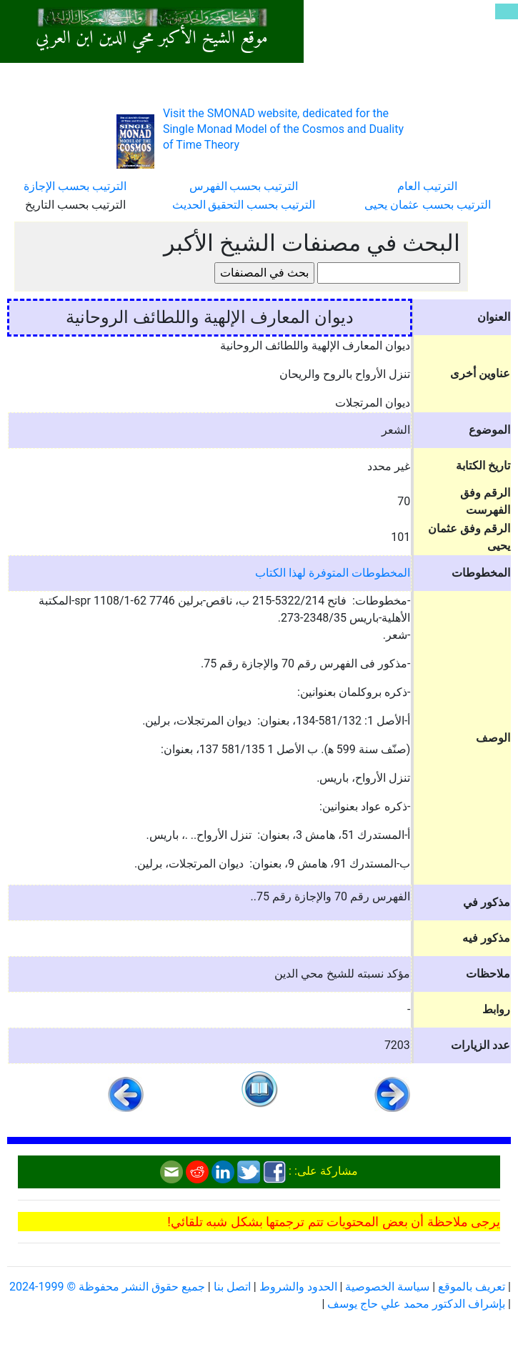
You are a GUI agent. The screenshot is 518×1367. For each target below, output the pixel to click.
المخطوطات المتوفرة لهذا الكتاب (332, 573)
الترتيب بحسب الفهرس (244, 186)
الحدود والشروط (298, 1286)
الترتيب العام (427, 186)
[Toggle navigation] (506, 11)
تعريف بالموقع (471, 1286)
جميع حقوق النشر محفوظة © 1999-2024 (107, 1286)
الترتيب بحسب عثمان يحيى (427, 205)
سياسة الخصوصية (387, 1286)
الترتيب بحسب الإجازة (75, 186)
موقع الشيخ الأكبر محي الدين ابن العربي (152, 38)
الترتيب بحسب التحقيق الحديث (244, 205)
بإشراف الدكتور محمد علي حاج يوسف (416, 1304)
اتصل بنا (232, 1286)
